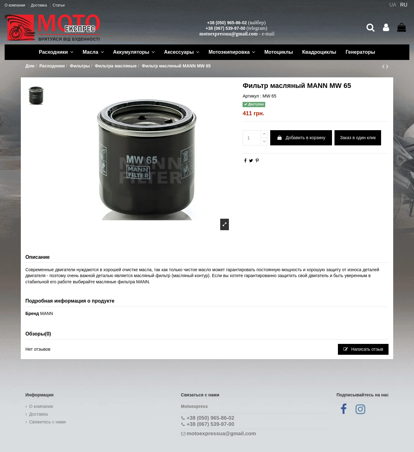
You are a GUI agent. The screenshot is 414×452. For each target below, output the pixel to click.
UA (392, 4)
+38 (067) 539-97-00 (225, 28)
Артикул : (252, 96)
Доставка (39, 5)
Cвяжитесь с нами (47, 421)
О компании (15, 5)
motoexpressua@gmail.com (228, 33)
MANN (46, 313)
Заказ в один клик (357, 137)
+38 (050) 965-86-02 (227, 22)
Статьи (58, 5)
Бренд (32, 313)
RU (403, 4)
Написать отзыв (363, 349)
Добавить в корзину (301, 137)
